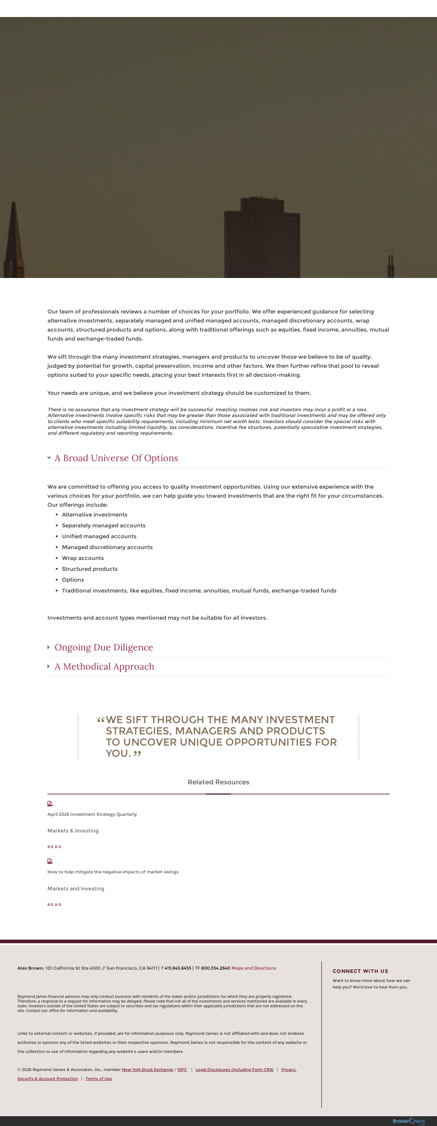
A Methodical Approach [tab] (104, 666)
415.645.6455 (178, 968)
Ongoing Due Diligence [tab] (104, 647)
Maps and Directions (254, 968)
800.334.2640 (215, 968)
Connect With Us (360, 971)
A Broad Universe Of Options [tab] (116, 458)
